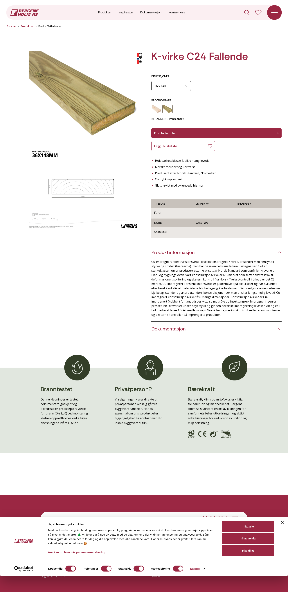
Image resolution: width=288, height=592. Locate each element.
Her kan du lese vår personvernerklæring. (77, 568)
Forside (11, 26)
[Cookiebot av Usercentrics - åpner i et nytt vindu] (24, 585)
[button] (83, 95)
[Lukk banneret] (282, 538)
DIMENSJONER (160, 76)
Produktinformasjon (173, 252)
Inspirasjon (126, 13)
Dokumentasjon (150, 13)
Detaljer (195, 584)
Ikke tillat (248, 566)
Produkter (104, 13)
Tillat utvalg (247, 554)
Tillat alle (248, 542)
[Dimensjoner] (171, 86)
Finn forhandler (216, 133)
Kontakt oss (177, 13)
